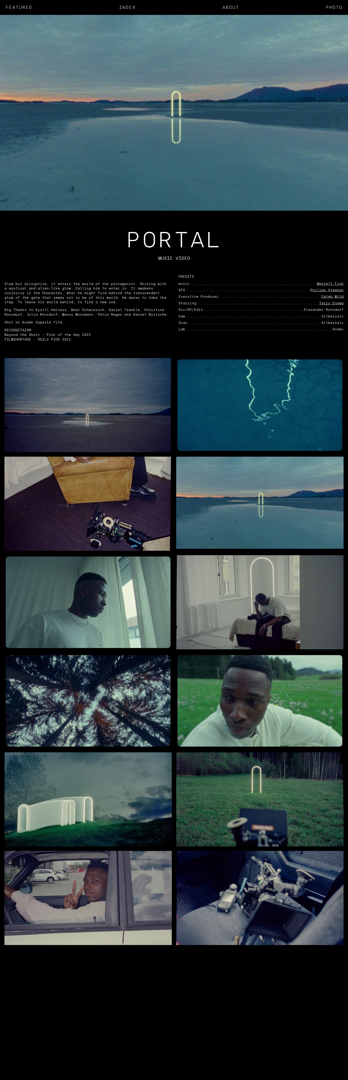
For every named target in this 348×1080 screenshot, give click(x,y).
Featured (19, 7)
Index (127, 7)
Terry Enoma (331, 303)
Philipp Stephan (327, 290)
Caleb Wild (332, 297)
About (230, 7)
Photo (334, 7)
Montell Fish (330, 284)
